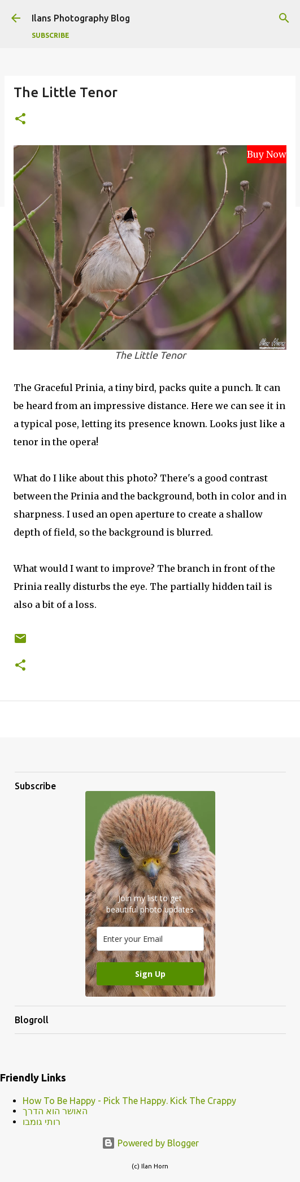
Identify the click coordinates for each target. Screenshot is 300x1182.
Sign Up (150, 973)
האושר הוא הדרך (55, 1111)
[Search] (284, 18)
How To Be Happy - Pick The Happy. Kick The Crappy (129, 1101)
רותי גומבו (41, 1121)
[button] (20, 119)
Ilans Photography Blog (81, 18)
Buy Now (266, 154)
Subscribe (50, 35)
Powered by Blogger (150, 1143)
